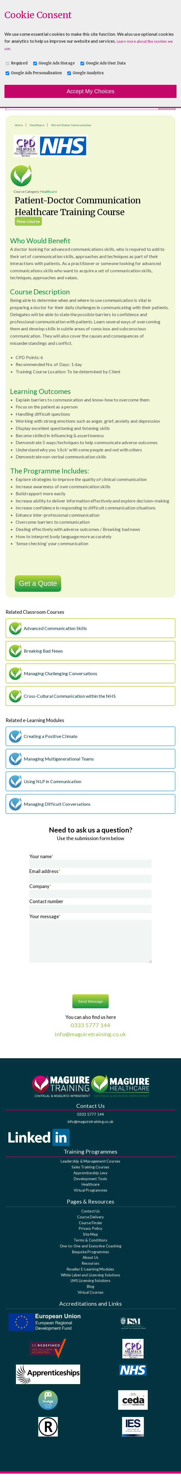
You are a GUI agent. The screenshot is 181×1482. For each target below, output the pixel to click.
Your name (41, 856)
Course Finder (91, 1231)
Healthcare (37, 125)
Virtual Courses (91, 1300)
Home (19, 125)
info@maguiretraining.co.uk (90, 1130)
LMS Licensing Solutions (90, 1289)
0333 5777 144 (90, 1122)
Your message (45, 916)
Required (19, 63)
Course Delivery (90, 1225)
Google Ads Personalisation (36, 73)
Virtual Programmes (91, 1198)
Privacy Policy (90, 1237)
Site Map (90, 1242)
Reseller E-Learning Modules (90, 1277)
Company (40, 886)
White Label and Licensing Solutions (90, 1283)
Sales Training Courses (90, 1175)
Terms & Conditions (90, 1248)
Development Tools (90, 1187)
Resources (90, 1271)
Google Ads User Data (106, 63)
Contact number (46, 901)
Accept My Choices (90, 91)
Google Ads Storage (57, 63)
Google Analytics (88, 73)
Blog (90, 1295)
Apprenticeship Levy (90, 1181)
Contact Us (90, 1219)
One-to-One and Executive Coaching (91, 1254)
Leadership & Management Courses (90, 1169)
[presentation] (90, 988)
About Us (91, 1266)
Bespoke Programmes (90, 1260)
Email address (44, 871)
